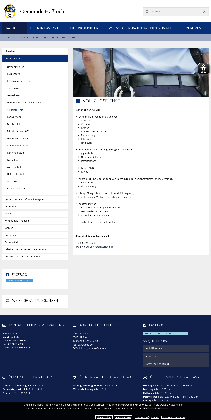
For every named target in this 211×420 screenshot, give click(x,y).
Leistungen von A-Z (17, 138)
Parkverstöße (14, 116)
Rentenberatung (16, 152)
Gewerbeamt (14, 95)
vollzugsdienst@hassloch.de (97, 246)
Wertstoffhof (14, 167)
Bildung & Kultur (84, 28)
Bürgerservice (51, 37)
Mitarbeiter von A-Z (18, 131)
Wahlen (9, 227)
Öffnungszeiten (15, 66)
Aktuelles (10, 51)
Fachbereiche (14, 124)
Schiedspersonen (16, 188)
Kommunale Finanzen (17, 220)
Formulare (12, 160)
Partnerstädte (12, 242)
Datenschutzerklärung (174, 417)
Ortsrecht (12, 181)
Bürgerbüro (13, 73)
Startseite (23, 37)
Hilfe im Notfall (15, 174)
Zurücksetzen (204, 11)
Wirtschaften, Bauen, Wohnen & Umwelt (141, 28)
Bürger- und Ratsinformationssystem (25, 199)
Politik (8, 213)
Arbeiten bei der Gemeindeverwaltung (26, 249)
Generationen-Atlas (18, 145)
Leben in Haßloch (44, 28)
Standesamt (13, 88)
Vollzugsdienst (69, 37)
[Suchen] (176, 11)
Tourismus (192, 28)
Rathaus (12, 28)
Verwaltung (11, 206)
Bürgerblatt (11, 235)
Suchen (147, 11)
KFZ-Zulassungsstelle (18, 81)
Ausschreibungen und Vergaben (23, 256)
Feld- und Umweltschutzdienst (24, 102)
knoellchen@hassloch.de (119, 197)
